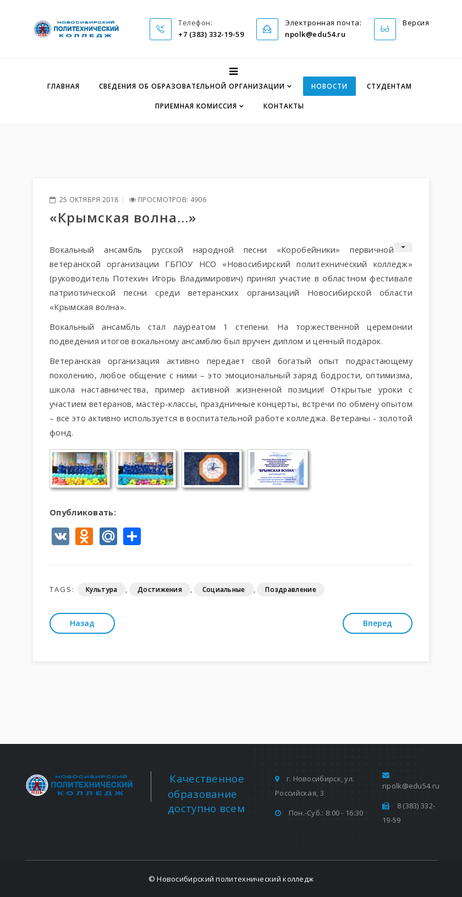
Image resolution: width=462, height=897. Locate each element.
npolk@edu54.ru (410, 786)
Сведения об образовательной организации (192, 86)
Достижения (160, 589)
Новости (329, 86)
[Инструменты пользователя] (403, 247)
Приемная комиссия (196, 106)
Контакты (283, 106)
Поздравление (290, 589)
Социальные (223, 589)
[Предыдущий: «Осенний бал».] (82, 623)
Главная (63, 86)
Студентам (389, 86)
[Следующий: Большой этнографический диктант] (378, 623)
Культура (101, 589)
